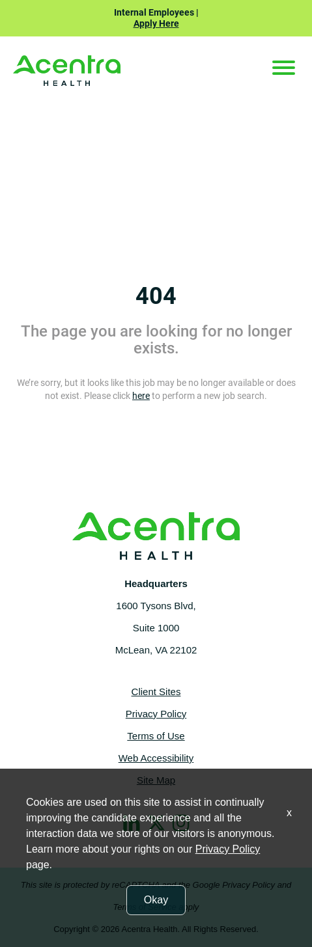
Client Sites (156, 691)
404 (156, 296)
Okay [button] (156, 899)
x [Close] (289, 812)
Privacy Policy (156, 713)
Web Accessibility (156, 757)
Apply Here (156, 23)
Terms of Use (155, 735)
